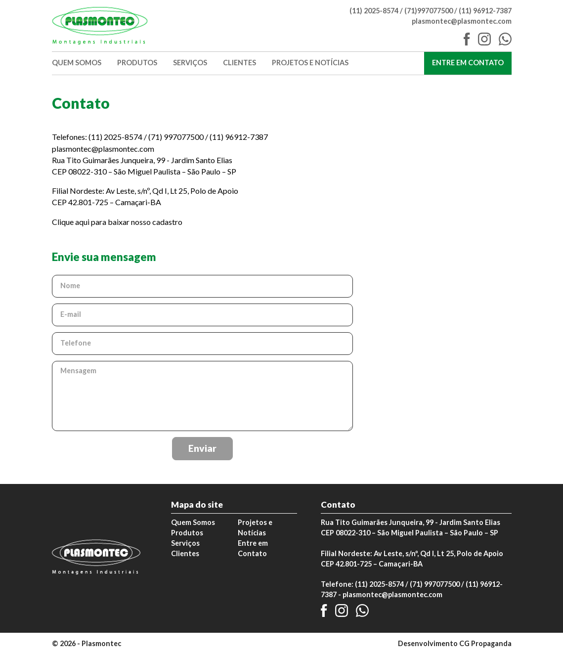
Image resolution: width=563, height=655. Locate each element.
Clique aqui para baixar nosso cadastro (117, 221)
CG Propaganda (485, 643)
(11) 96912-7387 (485, 10)
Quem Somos (76, 63)
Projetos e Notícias (310, 63)
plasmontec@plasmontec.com (462, 21)
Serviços (190, 63)
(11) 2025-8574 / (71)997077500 (401, 10)
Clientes (239, 63)
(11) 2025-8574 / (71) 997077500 (407, 584)
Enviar (202, 448)
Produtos (137, 63)
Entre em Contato (472, 62)
